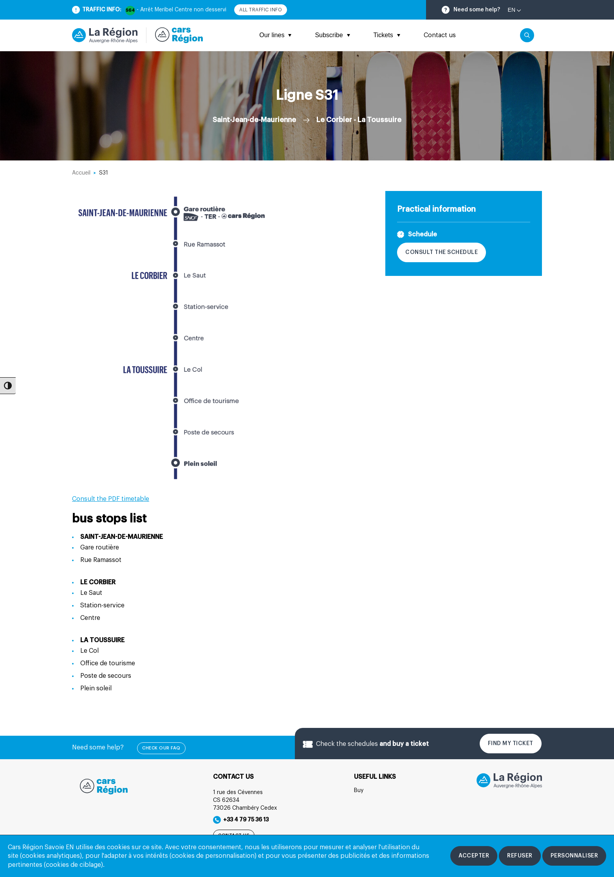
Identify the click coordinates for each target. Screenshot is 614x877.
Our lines (275, 35)
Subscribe (332, 35)
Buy (358, 790)
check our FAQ (161, 748)
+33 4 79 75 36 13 (241, 820)
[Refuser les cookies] (520, 856)
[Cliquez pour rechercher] (527, 35)
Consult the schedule (441, 252)
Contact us (440, 35)
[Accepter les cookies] (473, 856)
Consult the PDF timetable (110, 499)
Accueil (81, 173)
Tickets (387, 35)
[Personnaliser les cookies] (574, 856)
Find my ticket (510, 743)
